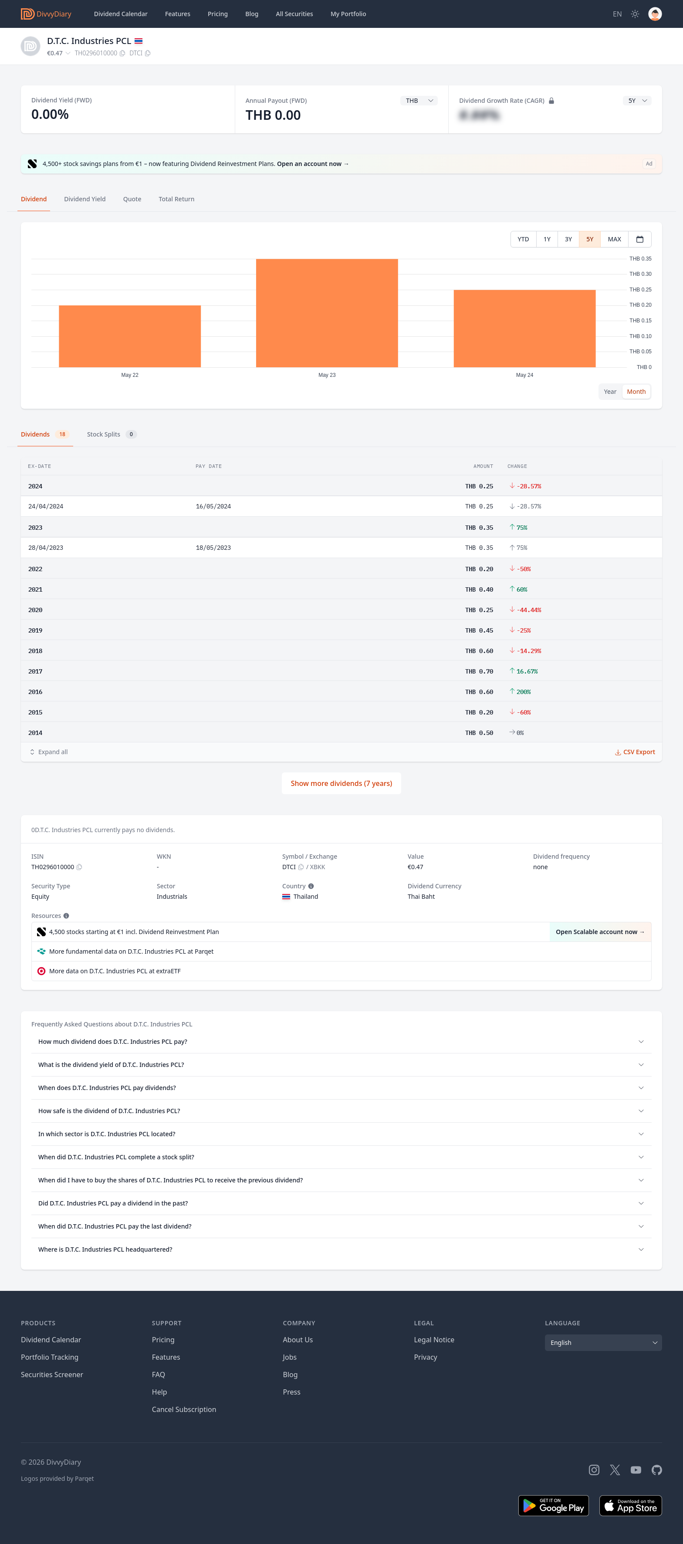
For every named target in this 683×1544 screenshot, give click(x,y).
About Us (298, 1339)
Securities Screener (52, 1374)
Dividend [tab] (34, 199)
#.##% (479, 115)
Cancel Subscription (184, 1409)
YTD (523, 239)
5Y (589, 239)
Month (636, 391)
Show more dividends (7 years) (341, 783)
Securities (294, 14)
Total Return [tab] (177, 199)
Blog (290, 1374)
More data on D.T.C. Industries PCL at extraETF (115, 971)
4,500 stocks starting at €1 (134, 932)
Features (177, 14)
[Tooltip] (310, 886)
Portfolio (348, 14)
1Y (547, 239)
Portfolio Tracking (49, 1357)
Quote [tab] (132, 199)
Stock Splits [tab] (112, 434)
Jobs (290, 1357)
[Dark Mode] (635, 14)
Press (292, 1392)
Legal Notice (434, 1339)
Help (159, 1392)
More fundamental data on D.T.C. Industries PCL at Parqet (131, 951)
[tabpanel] (341, 315)
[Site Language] (617, 14)
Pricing (218, 14)
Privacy (425, 1357)
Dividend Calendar (121, 14)
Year (610, 391)
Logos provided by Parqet (57, 1478)
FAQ (158, 1374)
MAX (614, 239)
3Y (568, 239)
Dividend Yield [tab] (84, 199)
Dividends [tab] (45, 434)
